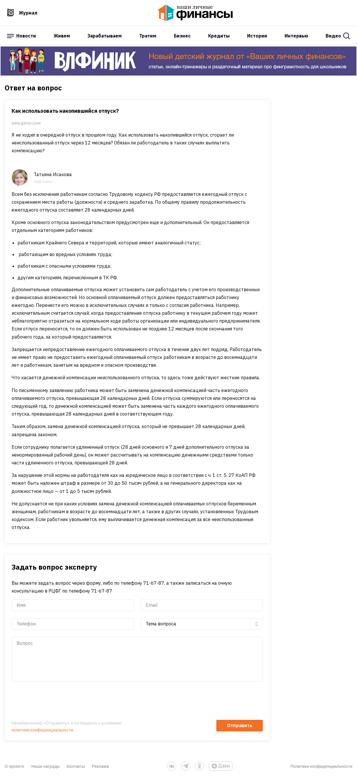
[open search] (347, 36)
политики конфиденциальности (42, 730)
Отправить (239, 725)
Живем (61, 36)
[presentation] (56, 701)
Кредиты (219, 36)
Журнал (28, 13)
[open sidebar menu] (10, 36)
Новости (26, 36)
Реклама (100, 766)
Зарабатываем (105, 36)
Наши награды (45, 766)
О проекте (14, 766)
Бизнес (182, 36)
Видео (333, 36)
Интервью (296, 36)
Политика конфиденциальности (321, 766)
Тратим (147, 36)
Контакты (76, 766)
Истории (257, 36)
